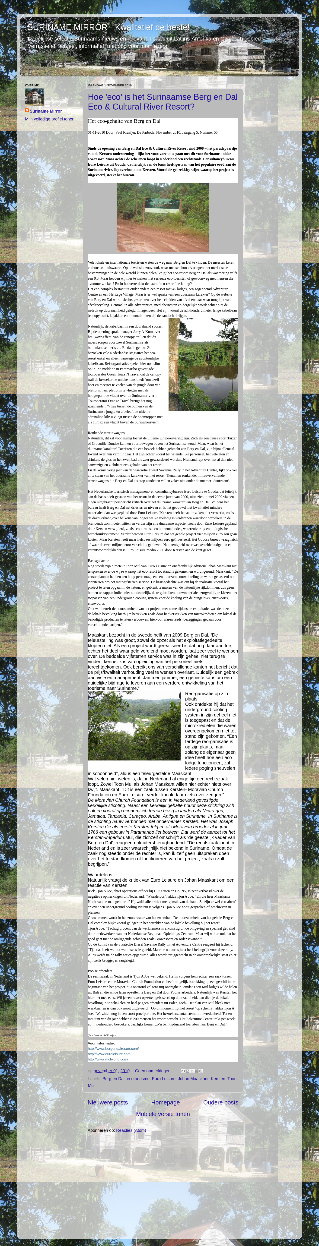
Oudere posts (220, 1102)
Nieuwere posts (108, 1102)
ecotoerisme (138, 1078)
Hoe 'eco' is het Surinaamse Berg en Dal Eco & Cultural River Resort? (163, 101)
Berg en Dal (113, 1078)
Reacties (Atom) (131, 1130)
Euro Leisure (163, 1078)
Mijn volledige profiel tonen (49, 119)
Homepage (165, 1102)
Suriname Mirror (46, 111)
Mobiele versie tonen (163, 1114)
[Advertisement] (163, 1185)
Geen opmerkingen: (154, 1071)
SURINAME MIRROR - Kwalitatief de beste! (108, 27)
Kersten (218, 1078)
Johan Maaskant (193, 1078)
